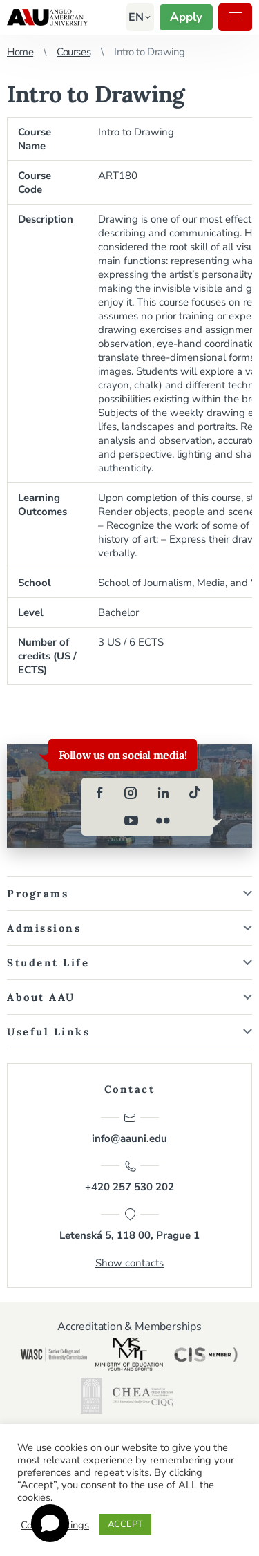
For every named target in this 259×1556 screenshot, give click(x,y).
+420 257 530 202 (129, 1176)
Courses (73, 52)
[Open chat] (50, 1523)
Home (20, 52)
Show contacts (129, 1263)
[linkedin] (163, 792)
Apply (186, 17)
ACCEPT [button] (125, 1524)
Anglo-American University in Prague (47, 17)
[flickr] (163, 820)
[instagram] (131, 792)
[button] (136, 17)
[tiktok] (194, 792)
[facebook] (99, 792)
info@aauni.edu (129, 1128)
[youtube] (131, 820)
